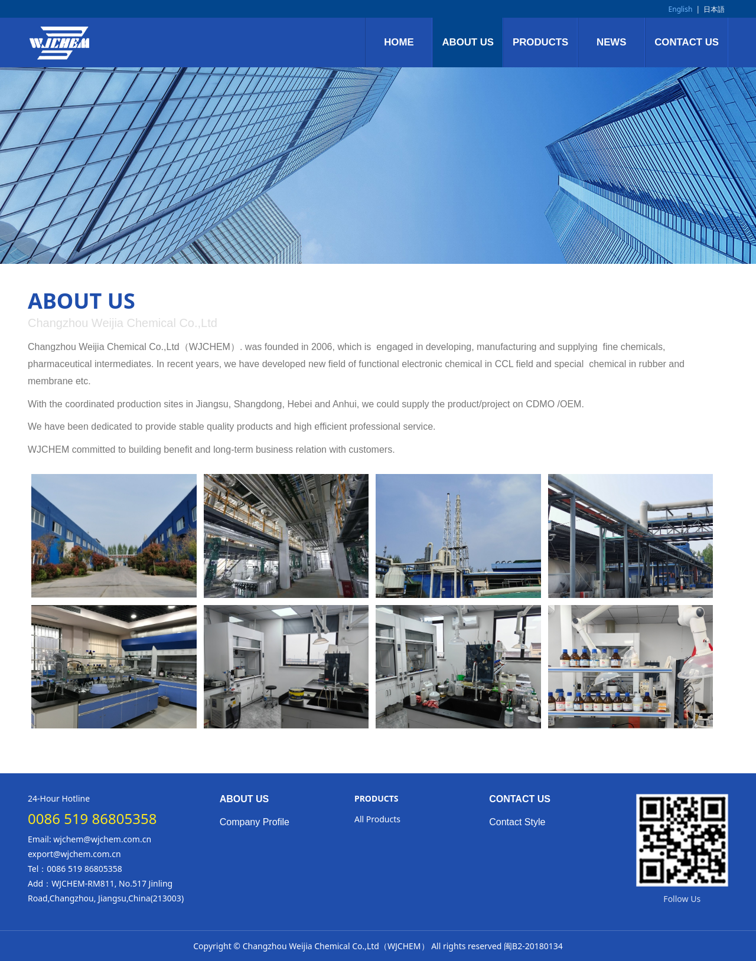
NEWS (611, 42)
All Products (377, 819)
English (681, 9)
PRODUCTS (540, 42)
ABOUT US (468, 42)
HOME (398, 42)
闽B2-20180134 (533, 946)
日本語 (714, 9)
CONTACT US (686, 42)
